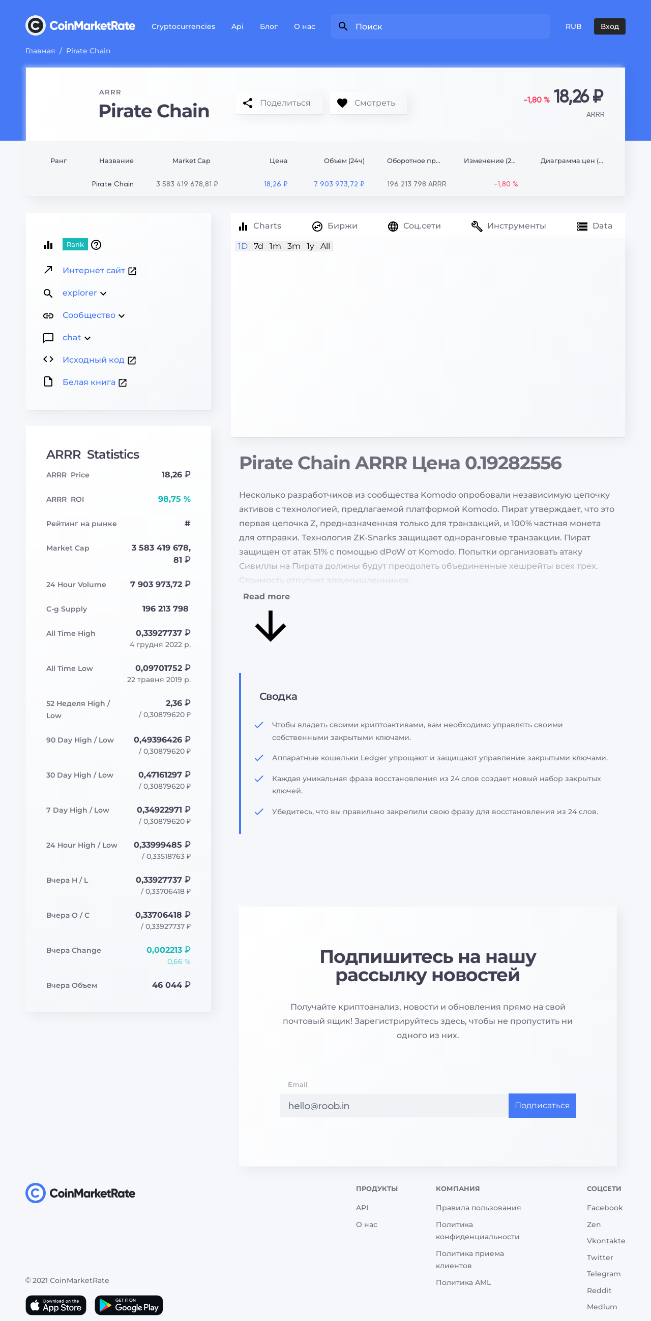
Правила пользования (478, 1207)
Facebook (605, 1207)
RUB (574, 26)
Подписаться (542, 1105)
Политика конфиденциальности (478, 1231)
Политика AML (463, 1282)
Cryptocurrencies (183, 26)
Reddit (599, 1290)
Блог (269, 26)
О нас (304, 26)
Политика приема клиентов (470, 1260)
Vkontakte (606, 1240)
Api (237, 26)
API (362, 1207)
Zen (594, 1224)
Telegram (604, 1273)
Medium (602, 1306)
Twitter (600, 1257)
